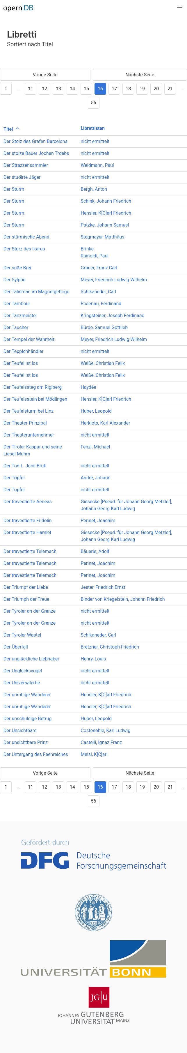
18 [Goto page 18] (128, 88)
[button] (179, 7)
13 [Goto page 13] (58, 88)
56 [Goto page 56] (93, 102)
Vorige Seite (45, 74)
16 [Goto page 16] (100, 88)
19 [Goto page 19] (142, 88)
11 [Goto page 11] (30, 88)
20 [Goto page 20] (156, 88)
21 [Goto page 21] (170, 88)
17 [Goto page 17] (114, 88)
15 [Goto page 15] (86, 88)
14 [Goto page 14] (72, 88)
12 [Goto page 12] (44, 88)
